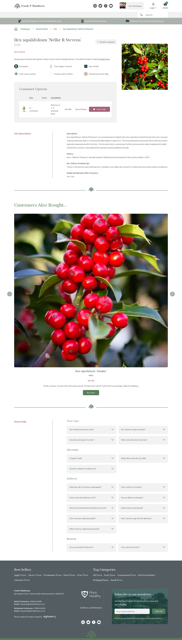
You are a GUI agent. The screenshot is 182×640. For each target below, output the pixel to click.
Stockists (68, 16)
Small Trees (116, 580)
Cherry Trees (35, 575)
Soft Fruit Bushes (146, 575)
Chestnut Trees (22, 580)
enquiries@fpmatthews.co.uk (29, 610)
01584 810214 (39, 608)
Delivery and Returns (91, 608)
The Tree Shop (38, 16)
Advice (79, 16)
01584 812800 (36, 601)
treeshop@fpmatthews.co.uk (29, 604)
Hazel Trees (69, 575)
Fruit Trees (109, 575)
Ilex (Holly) (72, 165)
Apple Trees (20, 575)
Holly (17, 47)
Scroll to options (106, 44)
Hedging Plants (100, 580)
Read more (105, 61)
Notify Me (99, 111)
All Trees (97, 575)
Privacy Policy (157, 618)
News (86, 16)
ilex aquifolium (133, 139)
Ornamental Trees (126, 575)
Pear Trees (82, 575)
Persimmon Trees (52, 575)
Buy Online (21, 16)
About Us (54, 16)
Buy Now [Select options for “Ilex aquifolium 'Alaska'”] (91, 395)
